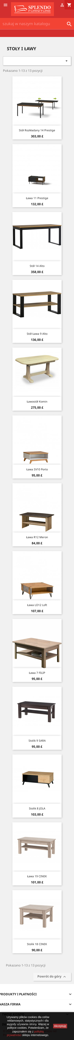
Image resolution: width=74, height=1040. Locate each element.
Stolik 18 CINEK (37, 944)
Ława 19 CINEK (37, 876)
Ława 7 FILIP (37, 673)
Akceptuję (60, 1026)
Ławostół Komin (37, 401)
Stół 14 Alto (37, 266)
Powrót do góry (52, 976)
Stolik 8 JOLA (37, 808)
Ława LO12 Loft (37, 605)
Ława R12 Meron (37, 537)
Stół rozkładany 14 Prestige (37, 130)
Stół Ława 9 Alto (37, 334)
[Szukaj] (37, 23)
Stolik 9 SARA (37, 740)
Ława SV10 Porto (37, 469)
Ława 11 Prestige (37, 198)
